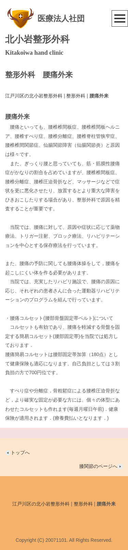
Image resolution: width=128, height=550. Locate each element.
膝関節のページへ (101, 466)
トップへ (17, 452)
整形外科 (75, 96)
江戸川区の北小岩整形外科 (33, 96)
